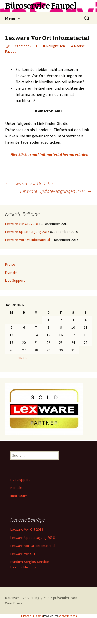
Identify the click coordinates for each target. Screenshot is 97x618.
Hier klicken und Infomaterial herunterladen (49, 154)
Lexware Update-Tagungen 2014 (56, 191)
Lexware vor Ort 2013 (29, 183)
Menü (10, 18)
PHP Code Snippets (31, 616)
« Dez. (22, 357)
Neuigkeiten (55, 46)
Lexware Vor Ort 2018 (21, 223)
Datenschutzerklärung (22, 597)
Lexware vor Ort (22, 553)
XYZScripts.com (68, 616)
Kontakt (11, 272)
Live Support (15, 280)
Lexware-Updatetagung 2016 (27, 231)
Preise (10, 264)
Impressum (19, 495)
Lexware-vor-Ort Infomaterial (27, 239)
